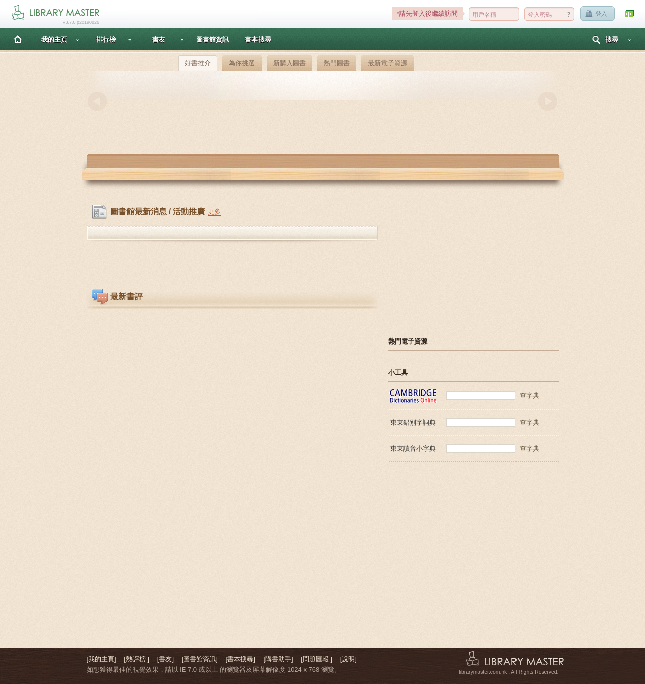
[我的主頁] (101, 659)
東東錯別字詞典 (413, 422)
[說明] (348, 659)
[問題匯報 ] (316, 659)
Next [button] (548, 101)
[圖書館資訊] (200, 659)
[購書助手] (278, 659)
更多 (214, 211)
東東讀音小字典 (413, 448)
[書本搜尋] (240, 659)
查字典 (529, 395)
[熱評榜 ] (136, 659)
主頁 (18, 39)
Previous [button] (97, 101)
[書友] (165, 659)
